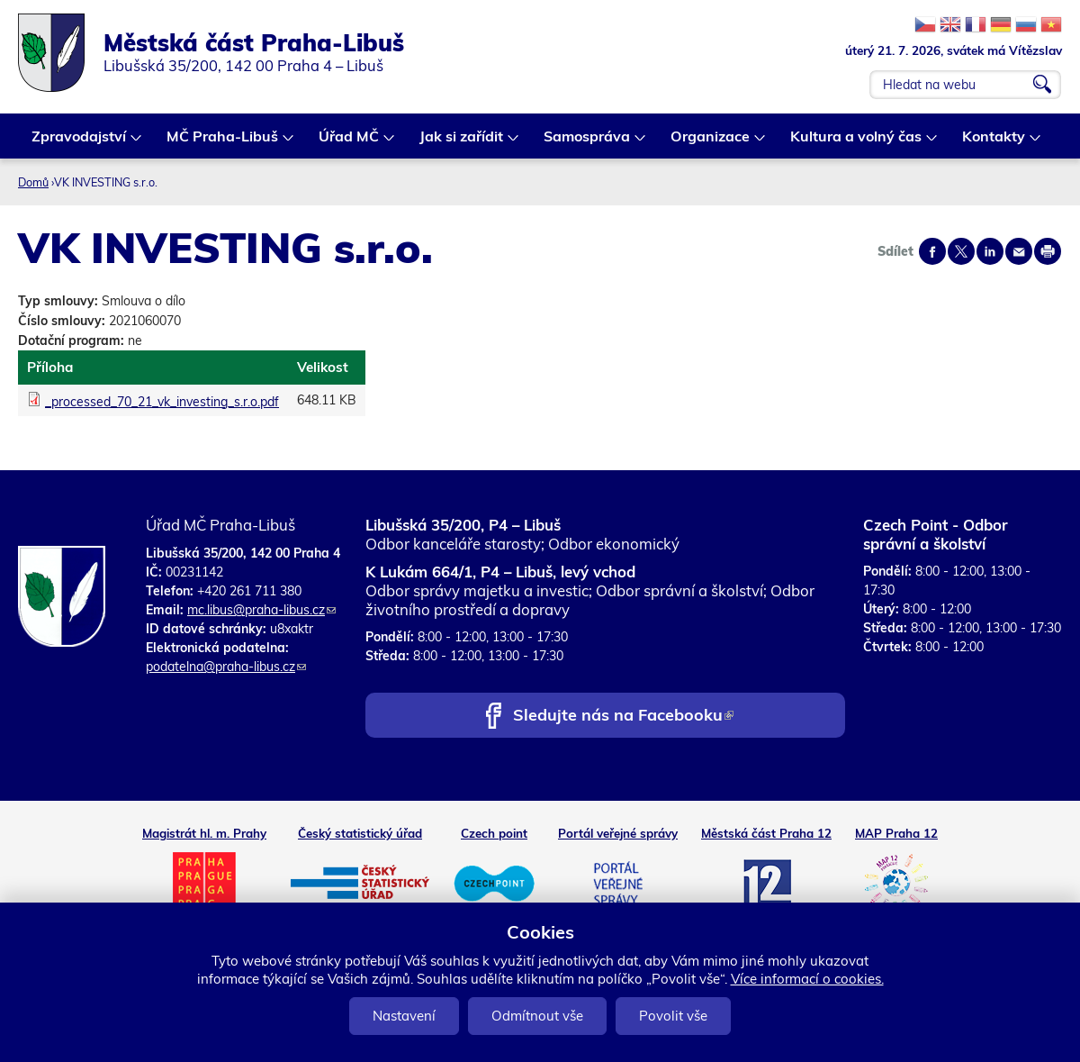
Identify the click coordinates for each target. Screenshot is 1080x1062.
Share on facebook (932, 251)
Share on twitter (961, 251)
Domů (33, 182)
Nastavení (404, 1015)
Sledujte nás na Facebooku (623, 716)
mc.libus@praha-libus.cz (261, 610)
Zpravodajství (79, 143)
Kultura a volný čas (857, 143)
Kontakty (994, 143)
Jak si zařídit (462, 143)
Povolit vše (673, 1015)
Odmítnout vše (537, 1015)
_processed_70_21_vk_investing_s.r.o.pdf (162, 402)
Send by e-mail (1018, 251)
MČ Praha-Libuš (223, 143)
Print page (1047, 251)
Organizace (711, 143)
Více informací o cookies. (807, 978)
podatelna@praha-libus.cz (226, 666)
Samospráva (587, 143)
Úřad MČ (349, 143)
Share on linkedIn (990, 251)
